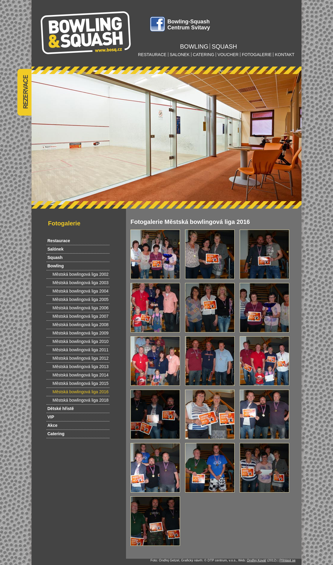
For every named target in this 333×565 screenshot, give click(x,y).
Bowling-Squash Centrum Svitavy (188, 25)
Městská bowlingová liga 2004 (80, 291)
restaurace (152, 54)
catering (203, 54)
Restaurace (58, 240)
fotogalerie (257, 54)
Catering (55, 433)
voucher (228, 54)
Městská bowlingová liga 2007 (80, 316)
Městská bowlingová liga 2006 (80, 307)
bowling (194, 46)
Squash (55, 257)
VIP (50, 417)
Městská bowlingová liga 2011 (80, 349)
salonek (180, 54)
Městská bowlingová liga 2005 (80, 299)
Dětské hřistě (60, 408)
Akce (52, 425)
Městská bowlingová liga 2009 (80, 333)
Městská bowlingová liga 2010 (80, 341)
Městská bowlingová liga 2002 (80, 274)
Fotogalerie (64, 223)
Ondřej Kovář (256, 560)
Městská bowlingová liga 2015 (80, 383)
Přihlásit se (287, 560)
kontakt (284, 54)
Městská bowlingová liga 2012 (80, 358)
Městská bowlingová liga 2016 (80, 391)
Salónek (55, 249)
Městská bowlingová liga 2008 (80, 324)
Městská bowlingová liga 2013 (80, 366)
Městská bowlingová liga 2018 (80, 400)
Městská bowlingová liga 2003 (80, 282)
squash (224, 46)
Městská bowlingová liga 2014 (80, 375)
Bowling (55, 265)
